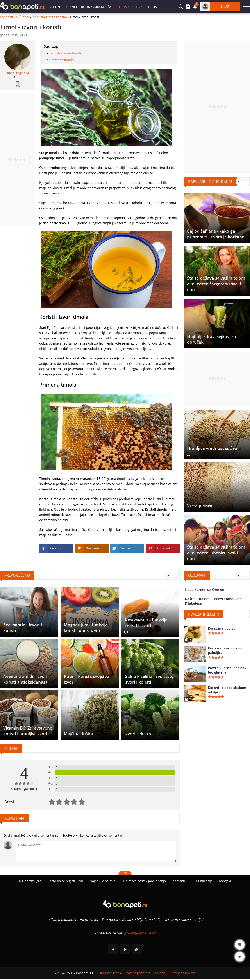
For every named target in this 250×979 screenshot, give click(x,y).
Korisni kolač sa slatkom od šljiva (227, 689)
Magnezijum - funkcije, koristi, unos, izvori (86, 627)
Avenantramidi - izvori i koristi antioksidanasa (26, 679)
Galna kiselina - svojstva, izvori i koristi (148, 679)
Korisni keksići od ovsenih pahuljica (228, 650)
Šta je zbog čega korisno (49, 17)
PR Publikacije (201, 881)
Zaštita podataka (138, 973)
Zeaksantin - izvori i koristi (22, 627)
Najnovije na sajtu (103, 881)
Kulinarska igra (129, 7)
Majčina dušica (78, 734)
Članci (71, 7)
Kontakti (178, 881)
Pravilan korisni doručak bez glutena (227, 670)
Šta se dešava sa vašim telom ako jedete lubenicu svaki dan (216, 552)
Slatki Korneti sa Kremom (205, 589)
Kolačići (160, 973)
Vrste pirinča (199, 506)
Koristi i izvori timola (66, 53)
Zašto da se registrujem (65, 881)
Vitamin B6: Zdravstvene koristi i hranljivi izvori (27, 731)
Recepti (55, 7)
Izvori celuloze (138, 734)
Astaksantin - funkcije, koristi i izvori (146, 623)
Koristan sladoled (221, 628)
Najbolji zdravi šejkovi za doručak (211, 339)
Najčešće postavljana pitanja (144, 881)
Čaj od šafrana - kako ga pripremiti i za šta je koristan (216, 234)
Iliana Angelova (17, 73)
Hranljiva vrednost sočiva (212, 448)
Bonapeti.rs (8, 17)
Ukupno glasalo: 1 (24, 789)
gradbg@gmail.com (140, 933)
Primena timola (62, 60)
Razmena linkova (183, 973)
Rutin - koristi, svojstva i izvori (87, 679)
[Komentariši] (96, 851)
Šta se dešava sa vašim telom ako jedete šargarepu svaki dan (216, 283)
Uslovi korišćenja (109, 973)
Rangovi (225, 881)
